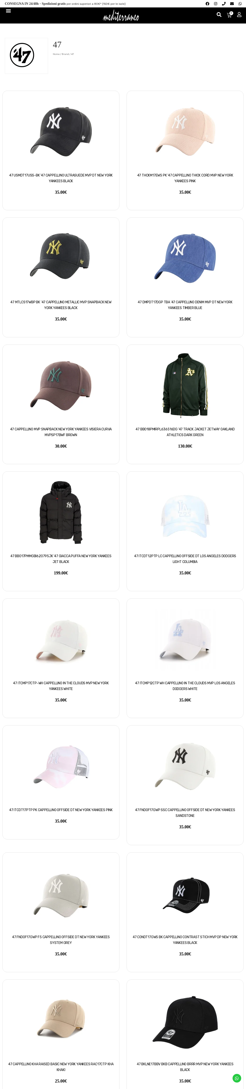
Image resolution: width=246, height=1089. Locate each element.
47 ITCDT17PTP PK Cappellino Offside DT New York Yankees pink (61, 810)
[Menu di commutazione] (8, 10)
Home (56, 54)
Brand (65, 54)
